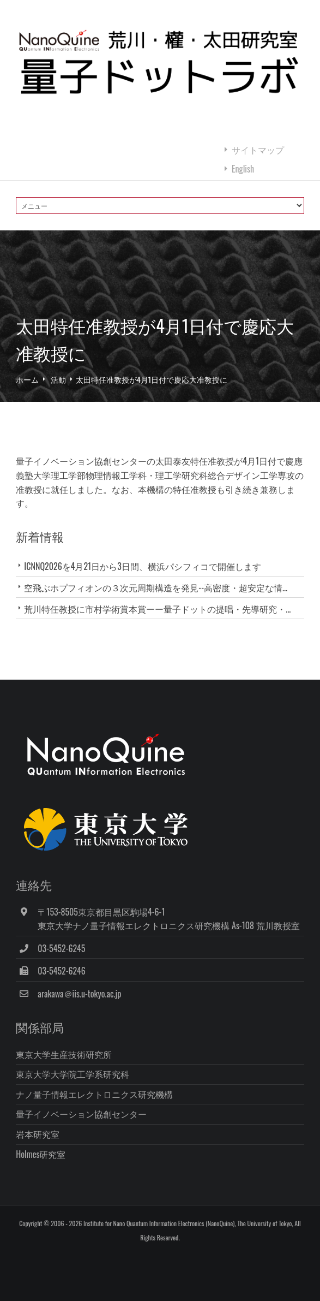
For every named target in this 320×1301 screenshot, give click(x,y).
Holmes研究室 (40, 1154)
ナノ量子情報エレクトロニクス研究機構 (94, 1094)
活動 (58, 379)
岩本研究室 (37, 1133)
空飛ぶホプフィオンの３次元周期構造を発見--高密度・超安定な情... (155, 587)
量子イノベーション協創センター (81, 1113)
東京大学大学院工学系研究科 (72, 1073)
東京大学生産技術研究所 (64, 1054)
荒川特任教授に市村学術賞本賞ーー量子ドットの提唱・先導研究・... (157, 608)
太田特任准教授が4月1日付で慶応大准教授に (151, 379)
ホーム (27, 379)
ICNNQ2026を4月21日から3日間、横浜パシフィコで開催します (142, 566)
